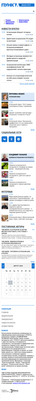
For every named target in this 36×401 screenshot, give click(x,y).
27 (18, 290)
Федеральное (10, 22)
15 (26, 283)
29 (26, 290)
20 (18, 286)
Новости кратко (24, 20)
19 (14, 286)
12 (14, 283)
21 (22, 286)
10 (6, 283)
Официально (10, 23)
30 (30, 290)
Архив (32, 130)
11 (10, 283)
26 (14, 290)
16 (30, 283)
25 (10, 290)
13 (18, 283)
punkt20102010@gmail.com (21, 383)
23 (30, 286)
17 (6, 286)
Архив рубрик (23, 22)
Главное (8, 20)
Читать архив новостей (26, 84)
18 (10, 286)
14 (22, 283)
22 (26, 286)
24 (6, 290)
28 (22, 290)
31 (6, 294)
